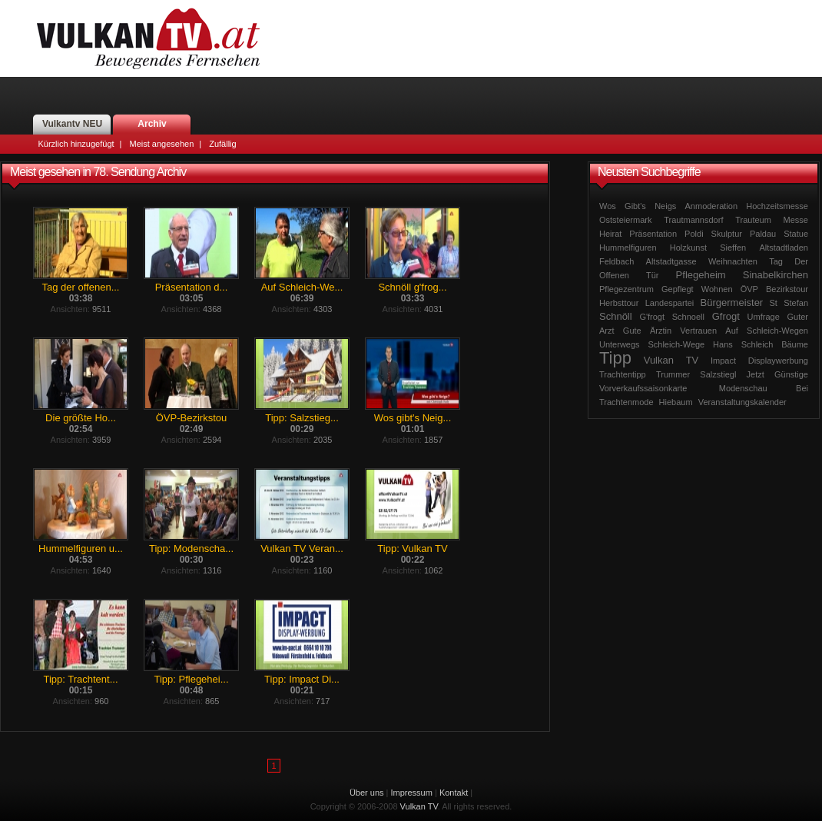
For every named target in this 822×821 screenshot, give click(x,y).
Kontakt (453, 792)
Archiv (152, 123)
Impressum (412, 792)
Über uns (367, 792)
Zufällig (222, 143)
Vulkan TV (148, 38)
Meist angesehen (161, 143)
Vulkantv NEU (72, 123)
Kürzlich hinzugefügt (76, 143)
